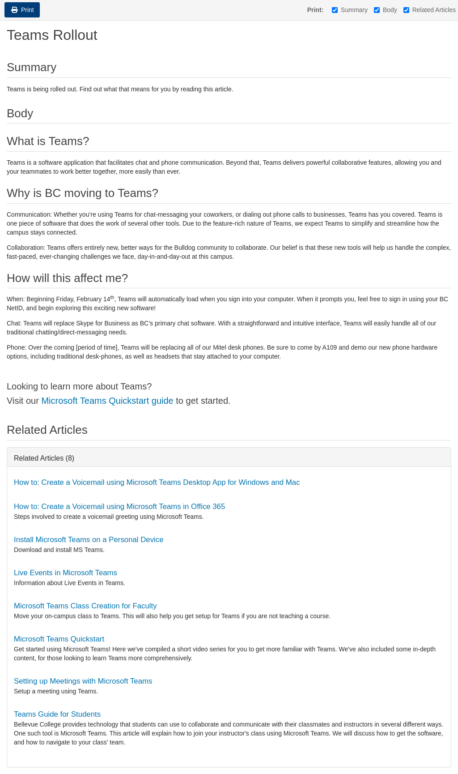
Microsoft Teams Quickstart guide (107, 401)
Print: (315, 9)
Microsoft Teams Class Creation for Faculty (85, 606)
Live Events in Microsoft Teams (65, 573)
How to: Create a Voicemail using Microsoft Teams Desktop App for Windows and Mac (157, 482)
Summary (350, 9)
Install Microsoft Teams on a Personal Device (89, 539)
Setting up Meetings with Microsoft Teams (83, 681)
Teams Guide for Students (57, 714)
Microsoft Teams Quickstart (59, 639)
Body (385, 9)
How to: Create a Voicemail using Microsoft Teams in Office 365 (119, 506)
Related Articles (429, 9)
